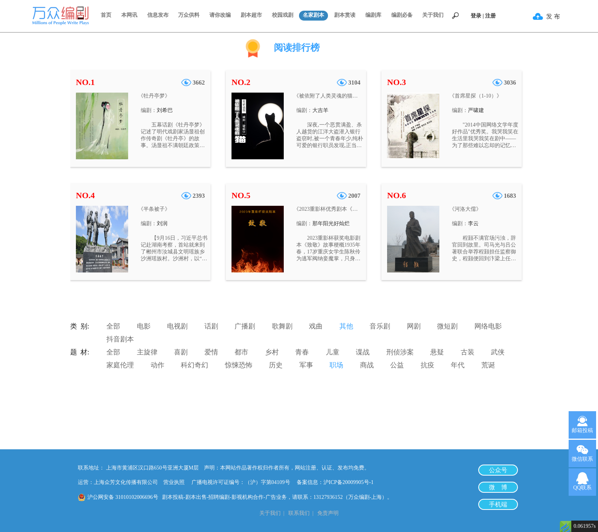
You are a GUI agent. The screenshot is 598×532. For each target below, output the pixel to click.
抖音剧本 (120, 339)
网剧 (414, 326)
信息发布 (158, 15)
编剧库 (373, 15)
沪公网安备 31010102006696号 (122, 497)
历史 (276, 365)
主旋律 (147, 352)
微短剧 (447, 326)
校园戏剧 (282, 15)
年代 (458, 365)
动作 (157, 365)
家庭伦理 (120, 365)
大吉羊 (320, 110)
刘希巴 (165, 110)
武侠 (498, 352)
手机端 (498, 504)
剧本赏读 (344, 15)
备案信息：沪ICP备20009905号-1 (335, 482)
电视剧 (177, 326)
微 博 (498, 487)
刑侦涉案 (400, 352)
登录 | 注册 (483, 16)
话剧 (211, 326)
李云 (473, 223)
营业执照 (174, 482)
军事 (306, 365)
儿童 (332, 352)
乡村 (272, 352)
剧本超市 (251, 15)
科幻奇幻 (194, 365)
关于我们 (433, 15)
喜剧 (181, 352)
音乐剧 (380, 326)
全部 (113, 326)
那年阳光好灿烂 (331, 223)
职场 (336, 365)
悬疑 (437, 352)
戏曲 (316, 326)
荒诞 (488, 365)
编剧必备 (402, 15)
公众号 (498, 470)
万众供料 (188, 15)
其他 (346, 326)
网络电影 (488, 326)
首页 (106, 15)
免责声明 (328, 513)
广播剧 (245, 326)
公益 (397, 365)
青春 (302, 352)
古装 (467, 352)
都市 (241, 352)
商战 (367, 365)
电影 (144, 326)
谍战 (363, 352)
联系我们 (299, 513)
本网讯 (129, 15)
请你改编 (220, 15)
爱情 (211, 352)
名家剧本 (313, 15)
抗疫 (427, 365)
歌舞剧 (282, 326)
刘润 (162, 223)
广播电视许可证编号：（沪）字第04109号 (243, 482)
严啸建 (476, 110)
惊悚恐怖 (238, 365)
